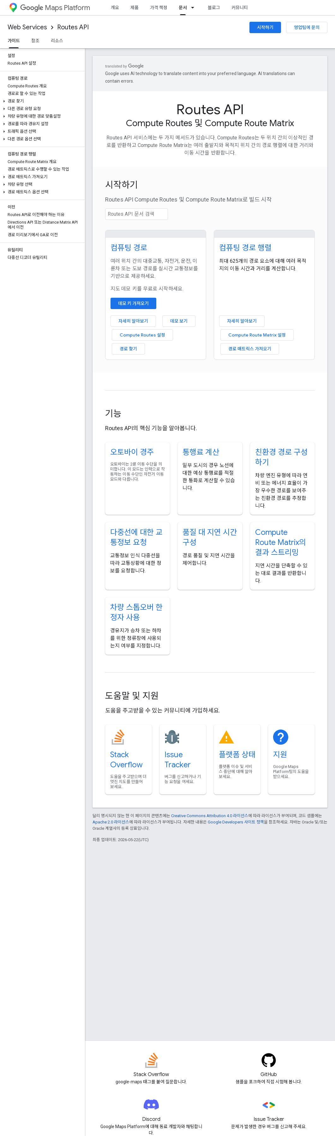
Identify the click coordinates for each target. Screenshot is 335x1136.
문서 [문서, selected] (183, 7)
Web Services (27, 27)
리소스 (57, 41)
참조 (35, 41)
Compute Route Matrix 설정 (257, 335)
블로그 (214, 7)
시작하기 (265, 27)
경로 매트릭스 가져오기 (249, 349)
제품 (134, 7)
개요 (115, 7)
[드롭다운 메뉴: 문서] (194, 7)
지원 (280, 754)
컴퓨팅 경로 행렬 (245, 248)
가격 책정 (158, 7)
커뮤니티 (239, 7)
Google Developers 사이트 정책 (236, 822)
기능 (113, 413)
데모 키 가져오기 (133, 303)
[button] (41, 101)
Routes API (73, 27)
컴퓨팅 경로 (129, 248)
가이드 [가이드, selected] (14, 41)
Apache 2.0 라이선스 (111, 822)
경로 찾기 (128, 349)
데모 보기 (179, 321)
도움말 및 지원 (132, 695)
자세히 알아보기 (133, 321)
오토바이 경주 (132, 452)
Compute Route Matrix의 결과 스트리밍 (280, 542)
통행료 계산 (200, 452)
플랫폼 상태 (237, 754)
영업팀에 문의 (307, 27)
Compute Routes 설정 (142, 335)
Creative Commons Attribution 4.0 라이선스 (209, 815)
